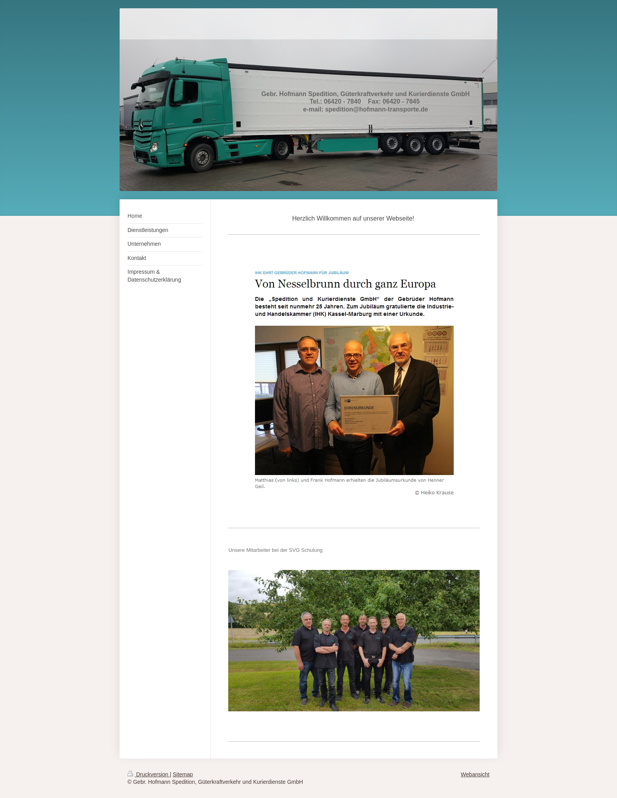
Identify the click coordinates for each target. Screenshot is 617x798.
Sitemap (183, 774)
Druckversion (148, 774)
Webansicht (475, 774)
